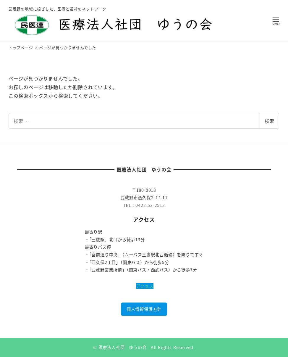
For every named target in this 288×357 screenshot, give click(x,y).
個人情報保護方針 (144, 309)
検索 (269, 120)
